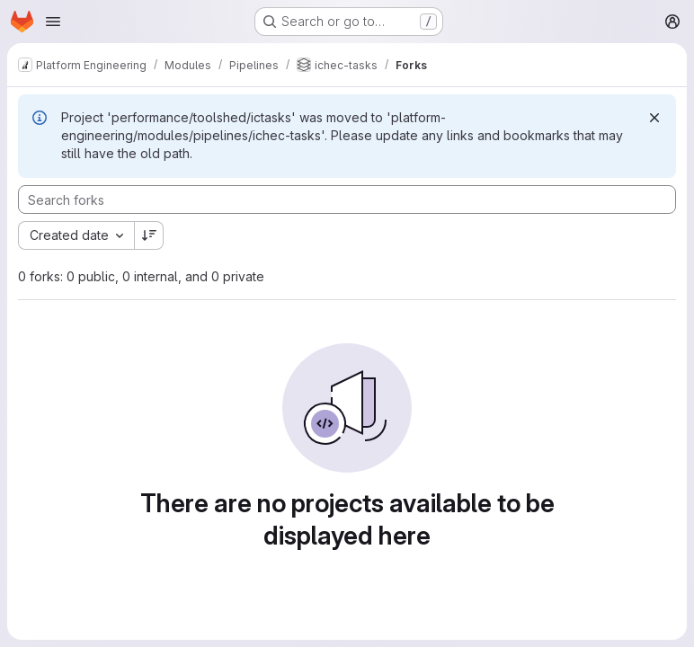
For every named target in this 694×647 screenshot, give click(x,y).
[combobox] (76, 235)
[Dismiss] (654, 118)
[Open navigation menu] (53, 21)
